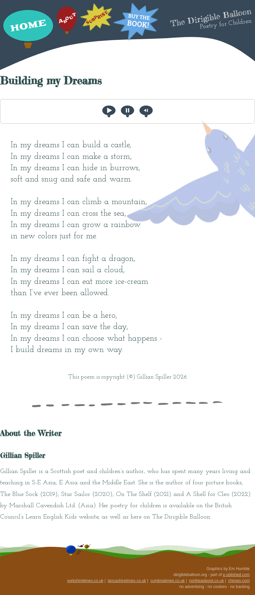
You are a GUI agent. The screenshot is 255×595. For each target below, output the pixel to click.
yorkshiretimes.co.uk (85, 580)
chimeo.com (239, 580)
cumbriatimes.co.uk (167, 580)
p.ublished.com (236, 574)
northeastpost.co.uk (206, 580)
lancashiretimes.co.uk (127, 580)
